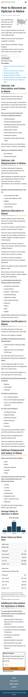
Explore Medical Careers (16, 692)
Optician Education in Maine (11, 73)
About (14, 678)
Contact (14, 687)
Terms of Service (14, 684)
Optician (2, 15)
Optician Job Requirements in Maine (14, 70)
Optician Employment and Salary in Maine (15, 77)
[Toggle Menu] (26, 2)
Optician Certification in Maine (12, 75)
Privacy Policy (14, 681)
